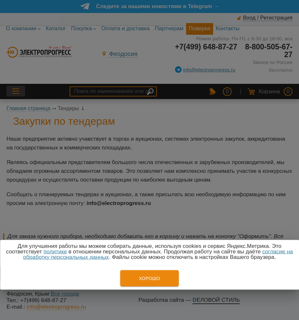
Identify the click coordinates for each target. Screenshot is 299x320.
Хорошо (149, 278)
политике (55, 252)
